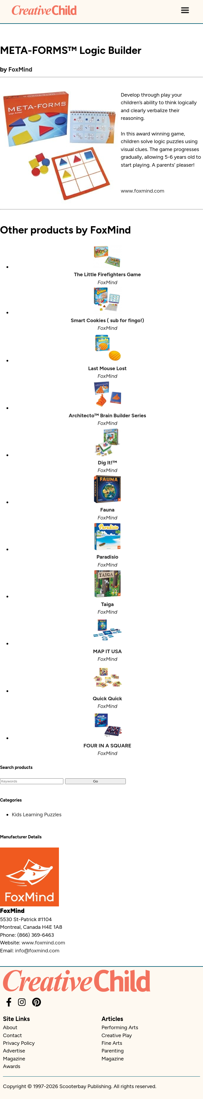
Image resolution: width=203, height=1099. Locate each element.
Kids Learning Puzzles (37, 814)
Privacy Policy (19, 1043)
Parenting (113, 1050)
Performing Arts (120, 1027)
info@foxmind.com (37, 950)
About (10, 1027)
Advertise (14, 1050)
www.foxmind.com (142, 191)
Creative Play (117, 1035)
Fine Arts (112, 1043)
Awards (11, 1066)
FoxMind (20, 69)
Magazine (14, 1058)
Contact (12, 1035)
